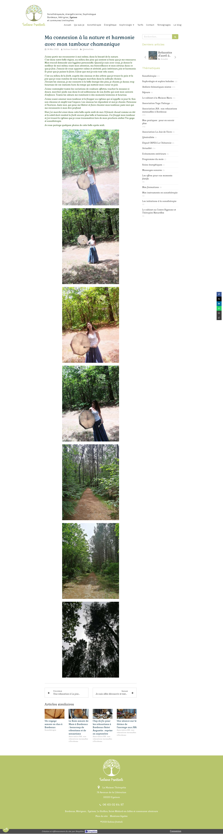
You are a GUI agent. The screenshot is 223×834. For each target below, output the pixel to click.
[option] (160, 56)
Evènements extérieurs (154, 153)
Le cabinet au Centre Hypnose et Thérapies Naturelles (159, 211)
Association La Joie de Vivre (157, 132)
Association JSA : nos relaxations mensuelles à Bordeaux (159, 110)
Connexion (175, 831)
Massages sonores (152, 170)
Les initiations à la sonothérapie (159, 201)
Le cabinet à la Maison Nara (157, 97)
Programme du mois (153, 159)
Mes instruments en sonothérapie (159, 192)
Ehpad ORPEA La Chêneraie (156, 142)
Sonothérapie (149, 76)
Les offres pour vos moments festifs (157, 177)
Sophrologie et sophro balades (158, 81)
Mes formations (150, 187)
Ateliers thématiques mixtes (156, 87)
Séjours (146, 92)
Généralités (148, 137)
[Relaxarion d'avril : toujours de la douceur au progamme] (153, 55)
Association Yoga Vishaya (156, 103)
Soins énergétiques (152, 164)
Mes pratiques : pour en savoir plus (158, 122)
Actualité (147, 148)
